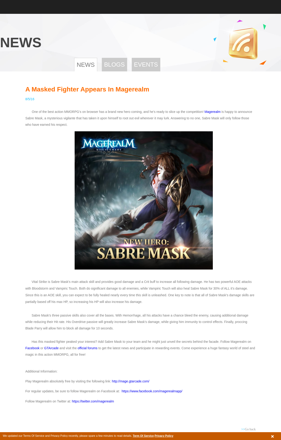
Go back (248, 429)
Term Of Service (143, 435)
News (86, 64)
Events (146, 64)
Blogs (114, 64)
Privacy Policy (164, 435)
